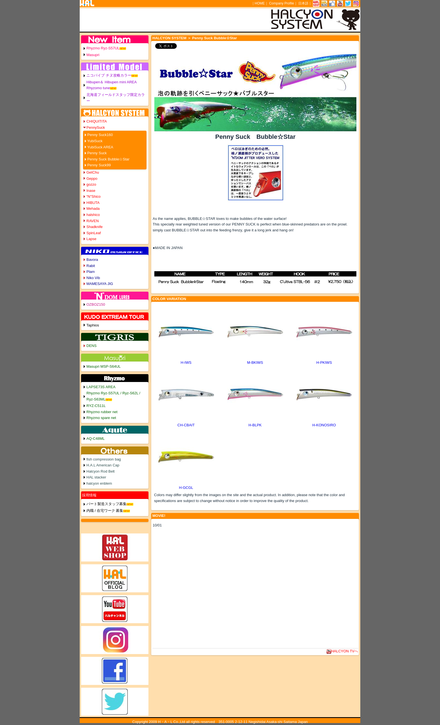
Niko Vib (93, 278)
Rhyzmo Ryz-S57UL (103, 48)
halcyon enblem (99, 483)
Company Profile (281, 3)
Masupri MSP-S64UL (103, 366)
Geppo (91, 178)
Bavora (92, 259)
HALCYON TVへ (342, 651)
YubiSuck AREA (100, 147)
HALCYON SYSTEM (169, 38)
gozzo (91, 184)
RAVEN (92, 221)
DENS (91, 346)
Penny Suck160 (100, 135)
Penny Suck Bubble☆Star (108, 159)
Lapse (91, 239)
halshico (93, 215)
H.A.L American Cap (102, 465)
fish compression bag (103, 459)
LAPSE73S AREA (100, 387)
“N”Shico (93, 196)
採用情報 (89, 495)
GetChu (92, 172)
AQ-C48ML (95, 438)
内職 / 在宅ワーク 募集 (104, 510)
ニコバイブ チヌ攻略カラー (108, 75)
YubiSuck (94, 141)
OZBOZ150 (95, 304)
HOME (260, 3)
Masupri (92, 55)
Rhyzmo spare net (101, 418)
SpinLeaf (93, 233)
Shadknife (94, 227)
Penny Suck (97, 153)
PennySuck (95, 127)
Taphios (92, 325)
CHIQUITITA (96, 121)
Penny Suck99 (99, 165)
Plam (90, 272)
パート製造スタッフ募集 (106, 504)
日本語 (303, 3)
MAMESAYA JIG (99, 284)
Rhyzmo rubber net (102, 412)
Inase (90, 190)
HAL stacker (96, 477)
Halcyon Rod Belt (100, 471)
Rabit (90, 266)
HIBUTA (93, 203)
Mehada (93, 208)
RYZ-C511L (96, 406)
